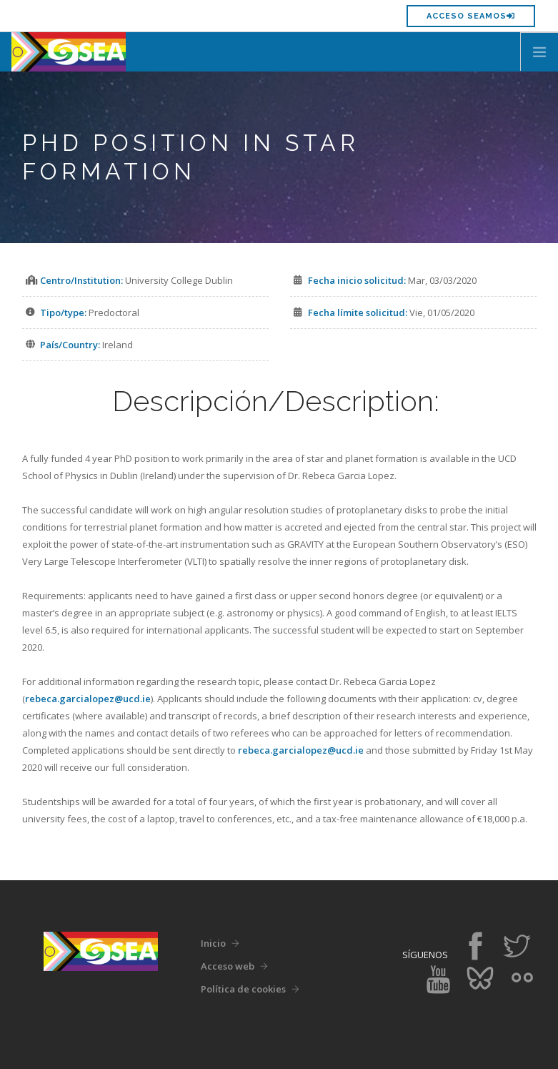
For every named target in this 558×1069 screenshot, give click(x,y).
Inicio (213, 943)
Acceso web (227, 966)
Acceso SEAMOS (471, 16)
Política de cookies (243, 988)
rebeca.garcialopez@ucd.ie (88, 698)
